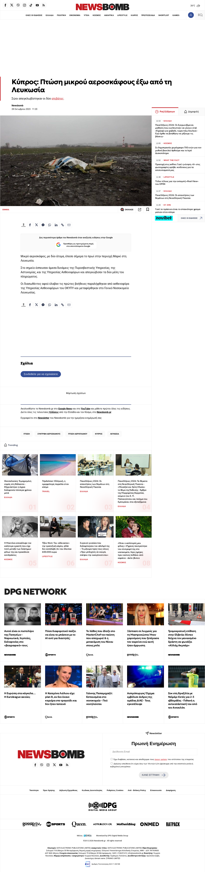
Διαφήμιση (171, 790)
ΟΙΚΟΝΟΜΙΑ (74, 15)
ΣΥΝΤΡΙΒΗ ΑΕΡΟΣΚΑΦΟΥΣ (49, 434)
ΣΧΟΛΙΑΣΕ (126, 209)
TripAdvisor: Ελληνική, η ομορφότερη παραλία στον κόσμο (55, 484)
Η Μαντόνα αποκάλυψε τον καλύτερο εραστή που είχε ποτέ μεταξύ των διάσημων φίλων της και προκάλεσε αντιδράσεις (17, 549)
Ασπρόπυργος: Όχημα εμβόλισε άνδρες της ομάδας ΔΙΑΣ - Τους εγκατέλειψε (140, 699)
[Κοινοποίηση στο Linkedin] (56, 225)
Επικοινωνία (156, 790)
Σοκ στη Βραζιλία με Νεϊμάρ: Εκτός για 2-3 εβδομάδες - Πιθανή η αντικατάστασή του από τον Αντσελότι (182, 700)
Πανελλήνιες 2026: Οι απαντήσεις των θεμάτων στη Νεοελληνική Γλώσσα (94, 484)
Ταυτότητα (34, 790)
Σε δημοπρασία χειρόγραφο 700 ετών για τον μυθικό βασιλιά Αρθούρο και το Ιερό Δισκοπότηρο (178, 150)
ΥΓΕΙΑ (86, 15)
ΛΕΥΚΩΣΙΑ (114, 434)
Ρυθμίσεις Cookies (115, 790)
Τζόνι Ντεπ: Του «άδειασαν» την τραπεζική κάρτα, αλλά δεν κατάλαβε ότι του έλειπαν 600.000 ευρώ (57, 547)
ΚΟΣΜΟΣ (97, 15)
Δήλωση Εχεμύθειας (68, 790)
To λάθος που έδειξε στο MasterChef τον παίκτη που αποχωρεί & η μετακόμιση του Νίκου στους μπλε (100, 638)
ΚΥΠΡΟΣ (98, 434)
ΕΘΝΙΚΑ (5, 209)
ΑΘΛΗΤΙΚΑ (109, 15)
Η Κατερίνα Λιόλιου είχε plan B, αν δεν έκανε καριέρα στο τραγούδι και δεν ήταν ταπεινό (61, 699)
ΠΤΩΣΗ (27, 434)
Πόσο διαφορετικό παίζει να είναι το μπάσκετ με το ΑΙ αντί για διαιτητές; (60, 634)
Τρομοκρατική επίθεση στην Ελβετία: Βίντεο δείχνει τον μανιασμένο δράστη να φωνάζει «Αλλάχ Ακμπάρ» (182, 638)
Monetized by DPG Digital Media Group (112, 836)
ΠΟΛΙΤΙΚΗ (61, 15)
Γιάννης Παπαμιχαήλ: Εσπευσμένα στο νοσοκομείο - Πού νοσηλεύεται (99, 699)
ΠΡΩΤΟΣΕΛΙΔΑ (148, 15)
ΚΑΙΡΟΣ (134, 15)
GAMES (175, 15)
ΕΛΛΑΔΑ (50, 15)
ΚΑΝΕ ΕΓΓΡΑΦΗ (153, 775)
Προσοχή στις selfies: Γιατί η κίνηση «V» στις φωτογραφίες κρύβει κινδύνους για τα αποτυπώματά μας (177, 167)
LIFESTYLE (122, 15)
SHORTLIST (163, 15)
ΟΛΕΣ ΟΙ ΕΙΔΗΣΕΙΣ (34, 15)
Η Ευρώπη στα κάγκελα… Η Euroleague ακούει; (20, 695)
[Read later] (148, 209)
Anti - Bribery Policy (137, 790)
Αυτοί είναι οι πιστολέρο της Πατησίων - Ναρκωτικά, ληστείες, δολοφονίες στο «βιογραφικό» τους (19, 638)
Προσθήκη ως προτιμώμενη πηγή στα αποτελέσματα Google (74, 245)
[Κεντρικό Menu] (200, 15)
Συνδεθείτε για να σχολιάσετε (41, 374)
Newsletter (43, 418)
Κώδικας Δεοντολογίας (92, 790)
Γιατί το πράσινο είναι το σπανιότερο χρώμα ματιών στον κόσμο (177, 210)
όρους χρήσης (161, 759)
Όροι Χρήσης (49, 790)
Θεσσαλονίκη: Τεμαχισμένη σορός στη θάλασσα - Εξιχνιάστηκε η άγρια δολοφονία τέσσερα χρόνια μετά (17, 487)
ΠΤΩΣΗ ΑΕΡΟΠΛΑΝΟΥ (77, 434)
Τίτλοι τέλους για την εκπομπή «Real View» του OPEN (176, 182)
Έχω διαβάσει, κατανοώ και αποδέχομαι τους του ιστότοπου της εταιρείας (154, 759)
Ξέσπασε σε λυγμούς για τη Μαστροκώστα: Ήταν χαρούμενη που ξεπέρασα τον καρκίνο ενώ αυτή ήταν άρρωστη (143, 638)
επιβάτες (58, 98)
